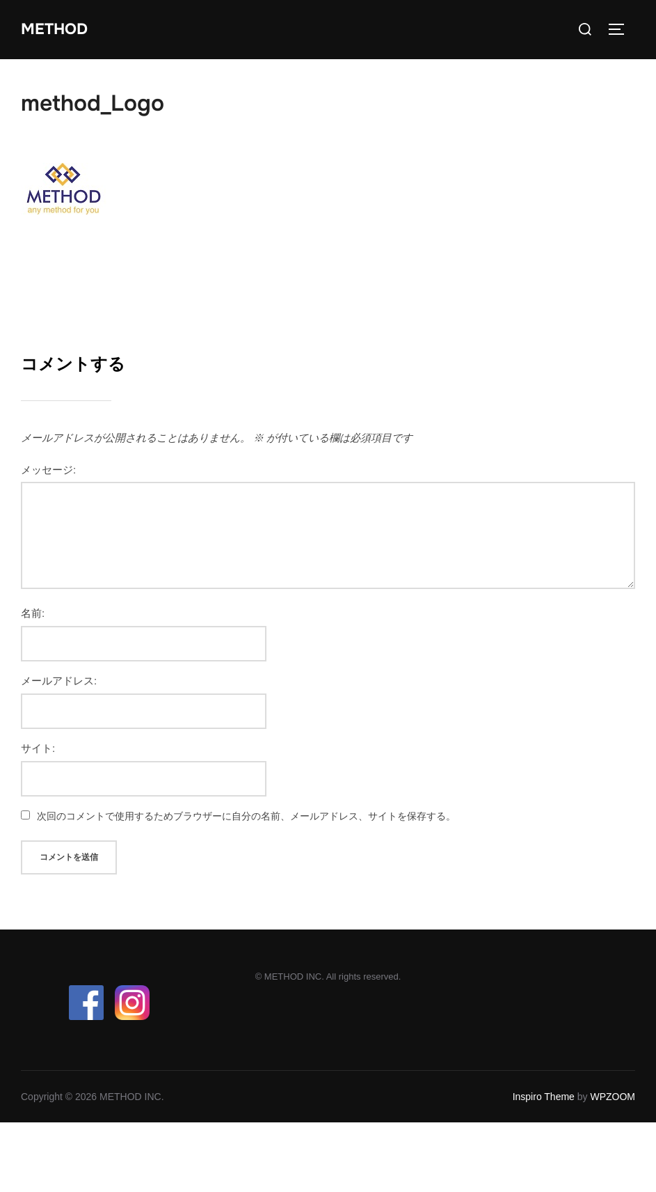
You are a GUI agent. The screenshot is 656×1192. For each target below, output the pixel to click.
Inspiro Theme (544, 1096)
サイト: (38, 748)
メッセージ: (48, 470)
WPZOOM (612, 1096)
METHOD (54, 29)
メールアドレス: (59, 681)
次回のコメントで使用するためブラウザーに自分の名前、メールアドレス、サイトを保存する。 (246, 816)
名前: (33, 613)
